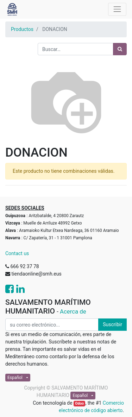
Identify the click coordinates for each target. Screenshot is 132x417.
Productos (22, 29)
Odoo (79, 403)
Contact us (17, 253)
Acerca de (73, 311)
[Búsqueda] (120, 49)
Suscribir (112, 324)
